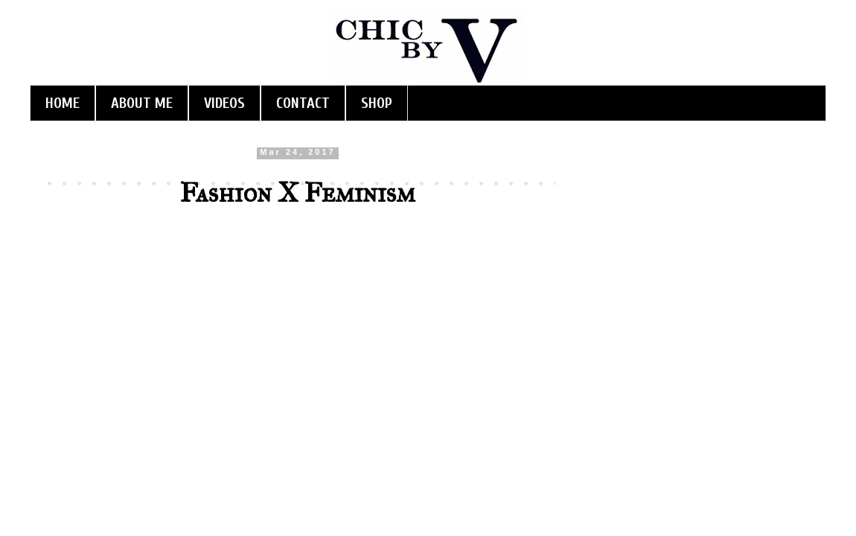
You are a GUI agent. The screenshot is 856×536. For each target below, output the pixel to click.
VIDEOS (224, 103)
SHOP (376, 103)
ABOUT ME (142, 103)
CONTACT (303, 103)
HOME (62, 103)
